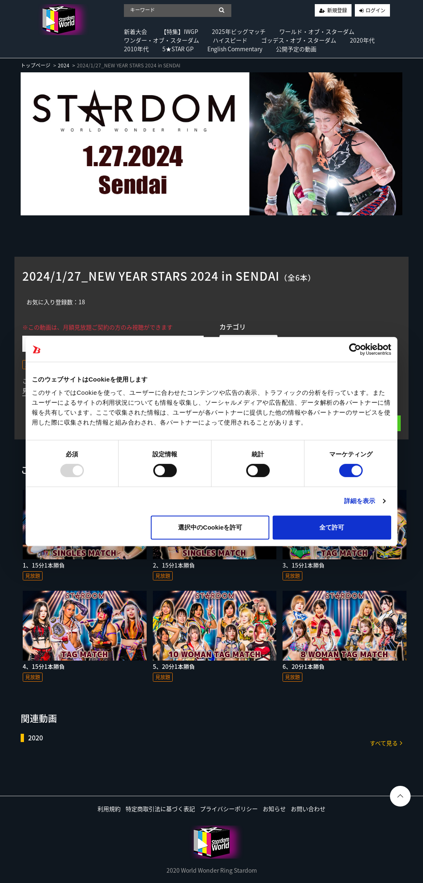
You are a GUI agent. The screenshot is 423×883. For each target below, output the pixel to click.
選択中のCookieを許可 (210, 527)
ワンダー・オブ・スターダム (161, 40)
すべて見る (386, 742)
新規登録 (337, 10)
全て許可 (331, 527)
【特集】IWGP (179, 31)
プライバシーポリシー (229, 808)
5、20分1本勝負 (174, 666)
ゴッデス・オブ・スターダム (298, 40)
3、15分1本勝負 (304, 565)
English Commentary (234, 49)
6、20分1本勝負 (304, 666)
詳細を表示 (359, 500)
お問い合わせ (308, 808)
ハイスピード (230, 40)
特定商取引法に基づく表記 (160, 808)
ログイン (375, 10)
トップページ (35, 65)
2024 (63, 65)
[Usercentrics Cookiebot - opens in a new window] (355, 349)
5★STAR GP (178, 49)
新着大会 (135, 31)
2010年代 (136, 49)
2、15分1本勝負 (174, 565)
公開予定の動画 (296, 49)
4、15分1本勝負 (44, 666)
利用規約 (109, 808)
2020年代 (362, 40)
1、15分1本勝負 (44, 565)
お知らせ (274, 808)
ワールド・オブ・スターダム (316, 31)
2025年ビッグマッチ (239, 31)
